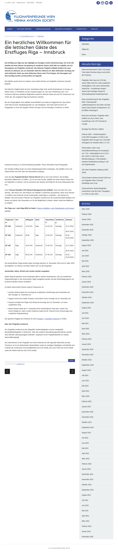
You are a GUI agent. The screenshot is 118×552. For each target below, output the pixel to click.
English (94, 29)
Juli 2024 (85, 313)
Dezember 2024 (87, 287)
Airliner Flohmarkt (63, 29)
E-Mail (106, 3)
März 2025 (85, 271)
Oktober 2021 (87, 485)
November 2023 (87, 355)
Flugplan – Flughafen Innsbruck (48, 319)
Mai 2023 (85, 386)
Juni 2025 (85, 256)
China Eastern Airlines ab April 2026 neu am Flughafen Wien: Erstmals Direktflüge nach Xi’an (96, 180)
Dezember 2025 (87, 224)
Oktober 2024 (87, 297)
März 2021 (85, 521)
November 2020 (87, 537)
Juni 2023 (85, 381)
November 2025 (87, 230)
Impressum (21, 2)
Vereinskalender (43, 29)
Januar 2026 (86, 219)
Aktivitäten (85, 44)
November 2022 (87, 417)
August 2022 (86, 433)
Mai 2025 (85, 261)
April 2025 (85, 266)
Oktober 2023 (87, 360)
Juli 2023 (85, 375)
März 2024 (85, 334)
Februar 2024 (86, 339)
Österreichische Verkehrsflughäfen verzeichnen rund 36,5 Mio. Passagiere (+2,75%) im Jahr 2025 (96, 191)
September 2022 (88, 427)
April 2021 (85, 516)
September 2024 (88, 303)
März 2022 (85, 459)
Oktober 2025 (87, 235)
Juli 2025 (85, 250)
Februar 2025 (86, 277)
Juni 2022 (85, 443)
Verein (9, 29)
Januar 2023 (86, 407)
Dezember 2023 (87, 349)
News (72, 360)
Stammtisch (81, 29)
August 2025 (86, 245)
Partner (39, 2)
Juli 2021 (85, 500)
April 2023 (85, 391)
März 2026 (85, 209)
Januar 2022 (86, 469)
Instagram (102, 3)
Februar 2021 (86, 526)
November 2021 (87, 479)
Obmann (40, 36)
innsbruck (20, 364)
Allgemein (85, 49)
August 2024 (86, 308)
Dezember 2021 (87, 474)
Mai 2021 (85, 511)
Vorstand (30, 2)
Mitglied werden (24, 29)
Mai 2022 (85, 448)
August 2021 (86, 495)
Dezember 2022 (87, 412)
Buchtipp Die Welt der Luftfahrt (93, 129)
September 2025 (88, 240)
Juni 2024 (85, 318)
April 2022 (85, 453)
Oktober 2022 (87, 422)
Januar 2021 (86, 531)
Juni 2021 (85, 505)
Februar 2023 (86, 401)
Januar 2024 (86, 344)
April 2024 (85, 329)
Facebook (98, 3)
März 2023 (85, 396)
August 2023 (86, 370)
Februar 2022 (86, 464)
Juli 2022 (85, 438)
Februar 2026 (86, 214)
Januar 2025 (86, 282)
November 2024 (87, 292)
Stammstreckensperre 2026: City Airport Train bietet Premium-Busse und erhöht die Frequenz (96, 72)
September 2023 (88, 365)
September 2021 (88, 490)
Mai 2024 (85, 323)
